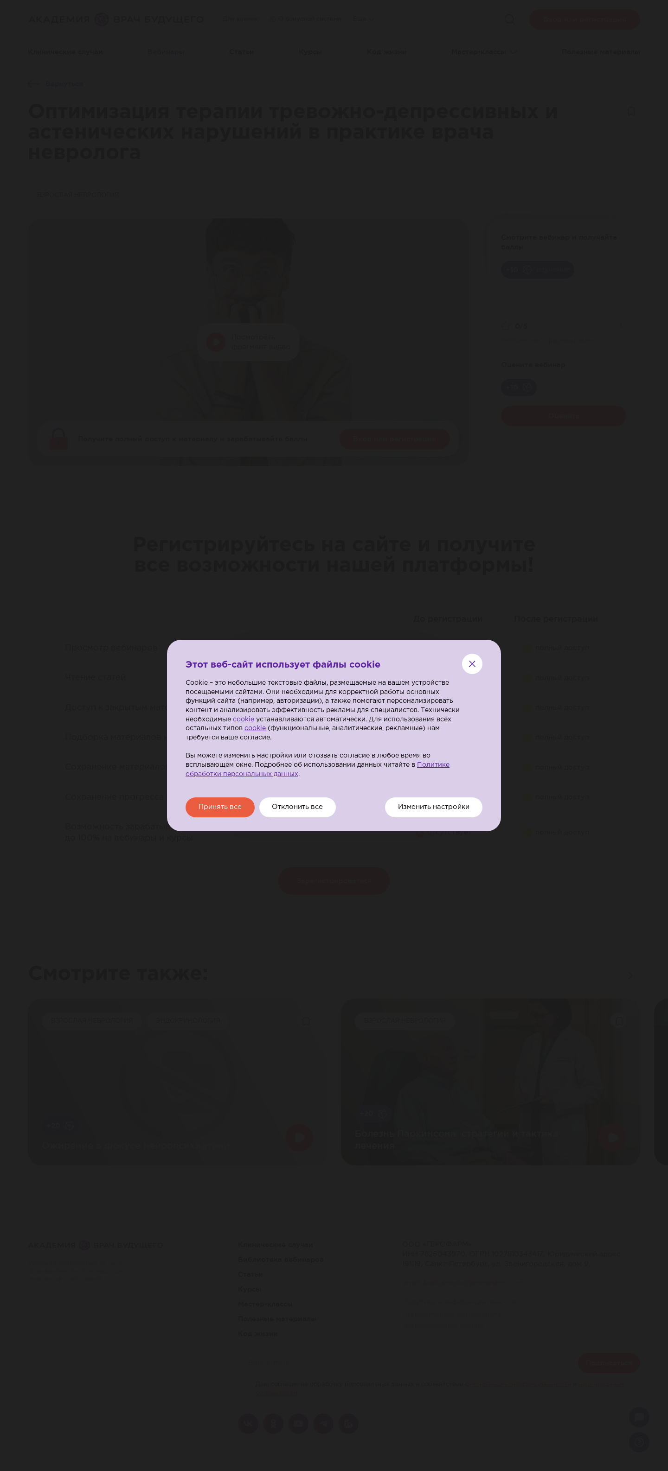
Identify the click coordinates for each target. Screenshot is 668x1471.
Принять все (221, 807)
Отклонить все (303, 807)
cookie (243, 719)
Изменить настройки (431, 807)
